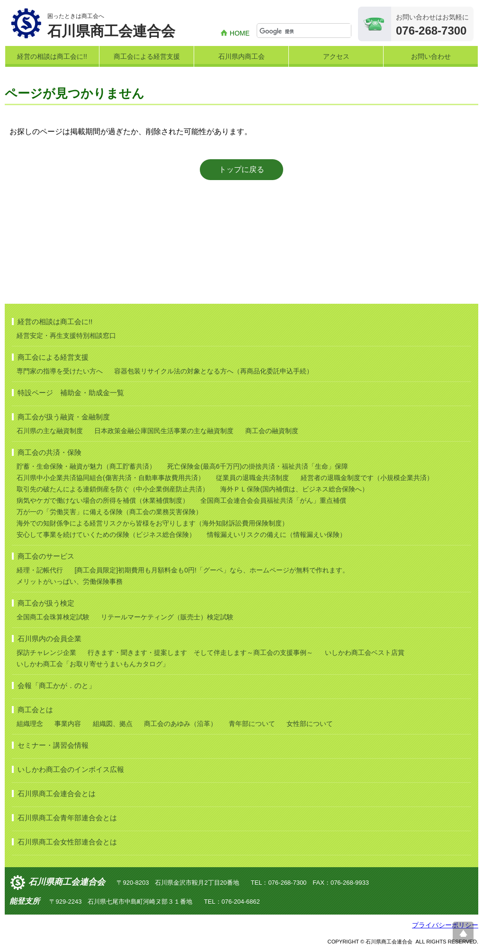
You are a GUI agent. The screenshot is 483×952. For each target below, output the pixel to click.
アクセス (336, 56)
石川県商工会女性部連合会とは (67, 842)
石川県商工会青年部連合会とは (67, 818)
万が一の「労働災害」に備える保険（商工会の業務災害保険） (109, 512)
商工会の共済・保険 (49, 452)
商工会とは (35, 710)
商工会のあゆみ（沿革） (180, 723)
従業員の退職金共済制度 (252, 477)
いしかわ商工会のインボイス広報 (71, 769)
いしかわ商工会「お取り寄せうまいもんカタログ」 (93, 664)
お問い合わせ (431, 56)
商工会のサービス (46, 556)
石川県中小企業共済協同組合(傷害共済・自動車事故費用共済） (111, 477)
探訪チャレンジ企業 (46, 652)
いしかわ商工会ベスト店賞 (364, 652)
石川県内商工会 (241, 56)
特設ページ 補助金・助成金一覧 (71, 393)
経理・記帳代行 (40, 570)
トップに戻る (241, 169)
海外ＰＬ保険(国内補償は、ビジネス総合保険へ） (294, 489)
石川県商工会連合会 (66, 882)
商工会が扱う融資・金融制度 (64, 417)
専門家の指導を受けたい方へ (60, 371)
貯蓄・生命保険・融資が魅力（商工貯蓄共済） (86, 466)
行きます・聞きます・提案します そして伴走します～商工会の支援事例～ (200, 652)
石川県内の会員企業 (49, 639)
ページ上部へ (463, 932)
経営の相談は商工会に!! (52, 56)
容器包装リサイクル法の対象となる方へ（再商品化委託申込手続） (213, 371)
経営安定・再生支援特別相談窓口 (66, 335)
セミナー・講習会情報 (53, 745)
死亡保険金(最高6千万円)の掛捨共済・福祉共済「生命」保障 (257, 466)
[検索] (305, 31)
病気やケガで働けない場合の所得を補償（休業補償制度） (103, 500)
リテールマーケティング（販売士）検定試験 (167, 617)
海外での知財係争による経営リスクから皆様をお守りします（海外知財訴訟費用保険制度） (152, 523)
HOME (240, 33)
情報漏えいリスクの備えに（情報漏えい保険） (276, 534)
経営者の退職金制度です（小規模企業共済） (367, 477)
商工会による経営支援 (147, 56)
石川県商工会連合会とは (57, 793)
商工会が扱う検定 (46, 603)
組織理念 (30, 723)
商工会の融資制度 (271, 431)
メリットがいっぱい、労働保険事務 (70, 581)
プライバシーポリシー (445, 925)
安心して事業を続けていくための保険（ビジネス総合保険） (106, 534)
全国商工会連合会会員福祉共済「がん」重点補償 (273, 500)
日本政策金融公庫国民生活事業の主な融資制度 (163, 431)
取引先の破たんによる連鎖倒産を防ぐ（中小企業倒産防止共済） (113, 489)
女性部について (309, 723)
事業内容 (67, 723)
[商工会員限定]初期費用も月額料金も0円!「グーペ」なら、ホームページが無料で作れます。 (211, 570)
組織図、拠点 (113, 723)
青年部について (252, 723)
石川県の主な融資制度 (50, 431)
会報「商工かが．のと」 (57, 685)
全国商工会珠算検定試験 (53, 617)
